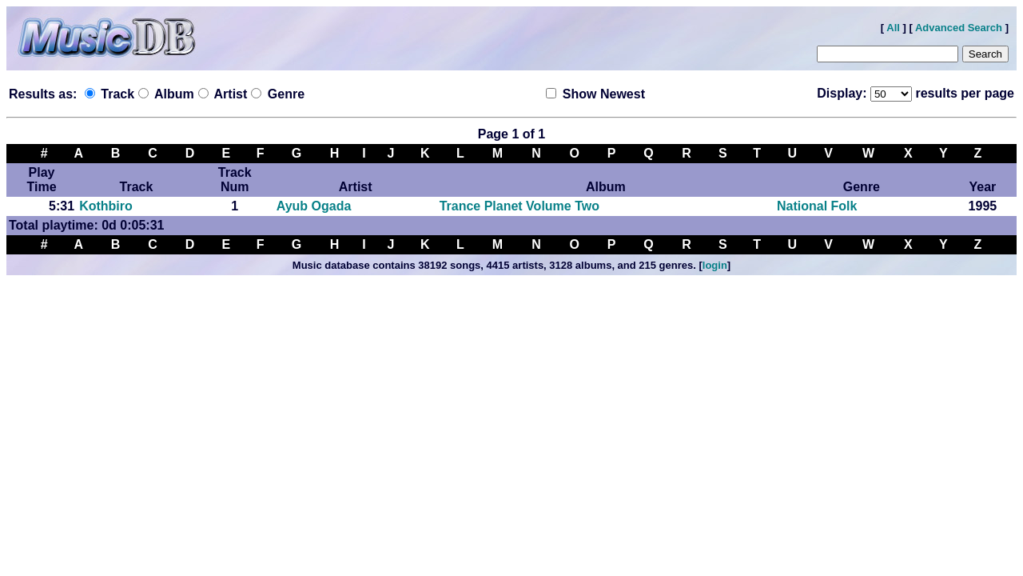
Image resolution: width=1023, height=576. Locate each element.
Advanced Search (958, 28)
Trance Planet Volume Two (519, 206)
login (715, 265)
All (893, 28)
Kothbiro (106, 206)
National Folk (817, 206)
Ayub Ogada (314, 206)
